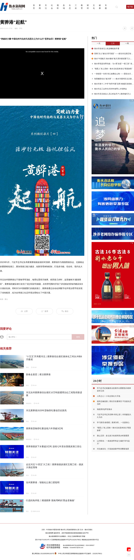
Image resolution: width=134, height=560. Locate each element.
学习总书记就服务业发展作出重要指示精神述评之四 (114, 389)
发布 (78, 337)
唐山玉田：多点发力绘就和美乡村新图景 (113, 436)
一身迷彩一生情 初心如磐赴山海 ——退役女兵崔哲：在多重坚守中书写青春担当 (113, 74)
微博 (44, 311)
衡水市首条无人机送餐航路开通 (105, 49)
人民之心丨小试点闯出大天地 (108, 396)
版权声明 (85, 533)
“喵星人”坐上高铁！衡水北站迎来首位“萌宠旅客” (112, 69)
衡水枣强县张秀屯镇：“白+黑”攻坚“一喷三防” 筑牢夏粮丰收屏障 (113, 64)
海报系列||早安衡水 (104, 409)
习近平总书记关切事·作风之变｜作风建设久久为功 (114, 416)
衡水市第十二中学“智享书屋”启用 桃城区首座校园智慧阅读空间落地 (113, 84)
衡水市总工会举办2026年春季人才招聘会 (109, 89)
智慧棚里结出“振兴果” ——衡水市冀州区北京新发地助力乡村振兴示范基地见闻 (113, 79)
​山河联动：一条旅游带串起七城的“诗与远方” (113, 442)
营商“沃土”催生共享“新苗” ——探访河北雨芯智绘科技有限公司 (113, 54)
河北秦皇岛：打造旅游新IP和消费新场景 (113, 449)
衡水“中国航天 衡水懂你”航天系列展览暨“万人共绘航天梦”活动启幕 (113, 59)
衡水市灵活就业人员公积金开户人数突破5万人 (111, 94)
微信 (64, 311)
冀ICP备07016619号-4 (43, 540)
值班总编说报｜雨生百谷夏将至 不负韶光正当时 (114, 402)
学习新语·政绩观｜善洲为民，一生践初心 (113, 422)
